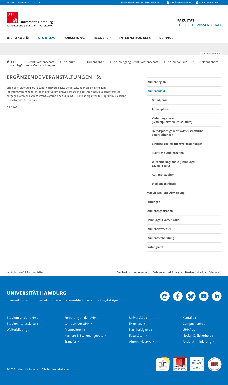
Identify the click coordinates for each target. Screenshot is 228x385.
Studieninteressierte (21, 324)
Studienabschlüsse (164, 184)
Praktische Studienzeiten (168, 153)
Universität (137, 318)
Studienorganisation (160, 211)
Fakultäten (136, 336)
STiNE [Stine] (37, 2)
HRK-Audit (196, 359)
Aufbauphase (160, 109)
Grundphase (160, 100)
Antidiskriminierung (197, 342)
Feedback (122, 272)
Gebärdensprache (180, 2)
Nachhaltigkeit (139, 330)
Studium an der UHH (21, 318)
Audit (176, 359)
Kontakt (188, 318)
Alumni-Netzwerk (141, 342)
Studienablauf (156, 91)
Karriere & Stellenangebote (84, 336)
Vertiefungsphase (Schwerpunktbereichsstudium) (172, 120)
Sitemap (214, 272)
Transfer (102, 37)
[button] (142, 2)
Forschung (74, 37)
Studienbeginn (156, 82)
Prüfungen (153, 202)
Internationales (135, 37)
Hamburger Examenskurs (163, 220)
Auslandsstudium (163, 175)
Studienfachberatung (160, 238)
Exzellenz (136, 324)
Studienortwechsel (159, 229)
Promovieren (74, 330)
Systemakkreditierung (215, 359)
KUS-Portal (24, 2)
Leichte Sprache (208, 2)
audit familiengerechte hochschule (163, 363)
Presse (10, 2)
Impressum (140, 272)
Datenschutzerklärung (166, 272)
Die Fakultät (18, 37)
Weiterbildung (17, 330)
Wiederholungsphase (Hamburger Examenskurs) (173, 164)
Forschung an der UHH (80, 318)
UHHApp (189, 330)
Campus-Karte (193, 324)
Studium (46, 37)
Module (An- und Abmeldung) (166, 193)
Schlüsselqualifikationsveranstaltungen (177, 144)
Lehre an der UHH (77, 324)
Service (166, 37)
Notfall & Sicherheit (197, 336)
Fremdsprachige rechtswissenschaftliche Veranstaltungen (177, 133)
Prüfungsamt (155, 247)
